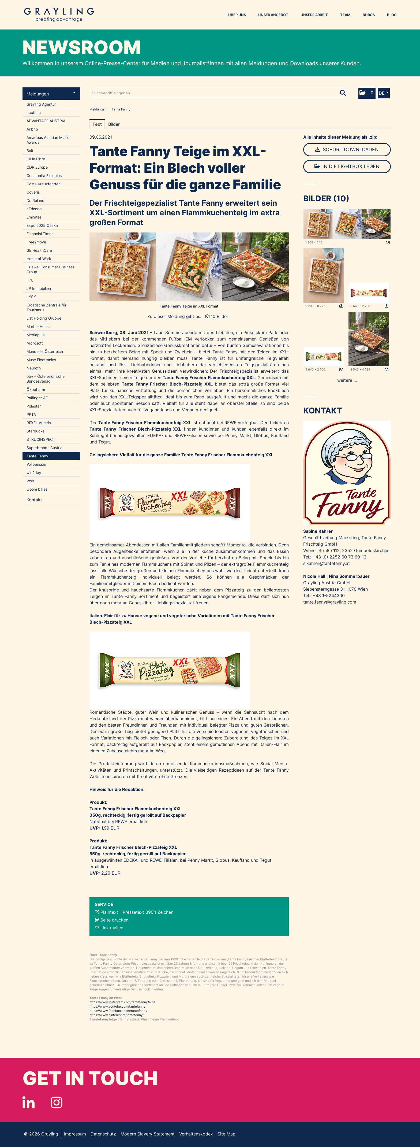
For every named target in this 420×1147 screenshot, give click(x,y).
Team (345, 15)
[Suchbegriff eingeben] (219, 93)
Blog (392, 15)
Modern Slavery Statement (148, 1134)
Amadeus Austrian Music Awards (48, 140)
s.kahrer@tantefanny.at (326, 563)
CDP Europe (37, 167)
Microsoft (35, 343)
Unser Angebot (273, 15)
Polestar (34, 406)
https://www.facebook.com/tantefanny (118, 1011)
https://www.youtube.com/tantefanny (117, 1006)
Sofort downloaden (347, 149)
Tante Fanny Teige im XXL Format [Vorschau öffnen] (189, 306)
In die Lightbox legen (347, 166)
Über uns (237, 15)
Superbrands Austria (44, 447)
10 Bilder (219, 316)
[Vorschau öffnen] (189, 266)
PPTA (31, 414)
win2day (34, 472)
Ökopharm (36, 389)
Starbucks (35, 431)
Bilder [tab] (114, 124)
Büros (369, 15)
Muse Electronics (41, 359)
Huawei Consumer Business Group (50, 269)
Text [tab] (97, 124)
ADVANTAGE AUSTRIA (46, 121)
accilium (34, 112)
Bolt (30, 150)
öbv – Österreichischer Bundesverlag (46, 378)
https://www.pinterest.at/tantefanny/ (116, 1015)
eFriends (34, 208)
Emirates (34, 217)
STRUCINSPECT (41, 439)
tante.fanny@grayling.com (329, 602)
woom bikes (37, 489)
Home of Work (39, 258)
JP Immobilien (39, 288)
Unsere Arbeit (314, 15)
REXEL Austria (39, 422)
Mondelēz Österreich (45, 351)
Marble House (39, 326)
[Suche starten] (343, 92)
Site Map (226, 1134)
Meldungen (51, 94)
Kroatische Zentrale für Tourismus (46, 307)
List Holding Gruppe (44, 318)
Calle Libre (36, 159)
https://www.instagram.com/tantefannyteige (122, 1002)
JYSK (31, 296)
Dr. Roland (35, 200)
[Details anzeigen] (388, 243)
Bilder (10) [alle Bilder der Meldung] (326, 198)
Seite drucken (114, 920)
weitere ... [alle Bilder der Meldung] (347, 380)
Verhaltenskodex (196, 1134)
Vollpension (36, 464)
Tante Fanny (37, 456)
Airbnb (32, 129)
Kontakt (34, 499)
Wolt (30, 481)
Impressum (75, 1134)
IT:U (30, 280)
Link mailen (111, 927)
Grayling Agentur (41, 104)
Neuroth (34, 368)
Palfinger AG (37, 397)
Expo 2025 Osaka (42, 225)
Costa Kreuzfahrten (44, 184)
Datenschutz (103, 1134)
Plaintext (109, 912)
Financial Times (40, 233)
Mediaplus (35, 334)
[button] (367, 93)
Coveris (33, 192)
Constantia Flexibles (44, 175)
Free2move (36, 242)
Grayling (59, 15)
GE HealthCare (39, 250)
